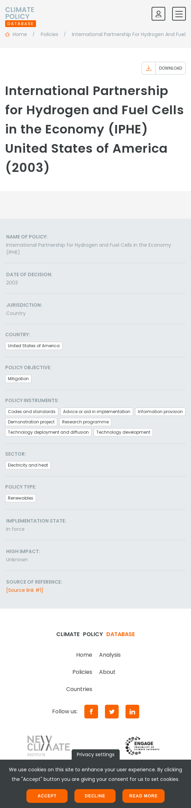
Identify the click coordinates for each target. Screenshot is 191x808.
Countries (79, 689)
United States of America (34, 346)
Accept (47, 796)
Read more (143, 796)
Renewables (20, 498)
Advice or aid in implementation (96, 411)
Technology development (123, 432)
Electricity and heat (28, 465)
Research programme (85, 422)
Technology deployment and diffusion (48, 432)
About (107, 672)
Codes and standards (32, 411)
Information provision (160, 411)
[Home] (20, 14)
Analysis (110, 655)
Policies (82, 672)
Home (84, 655)
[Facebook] (91, 711)
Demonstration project (31, 422)
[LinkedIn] (132, 711)
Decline (95, 796)
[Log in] (158, 14)
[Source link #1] (24, 590)
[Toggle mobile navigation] (179, 14)
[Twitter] (112, 711)
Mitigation (18, 379)
